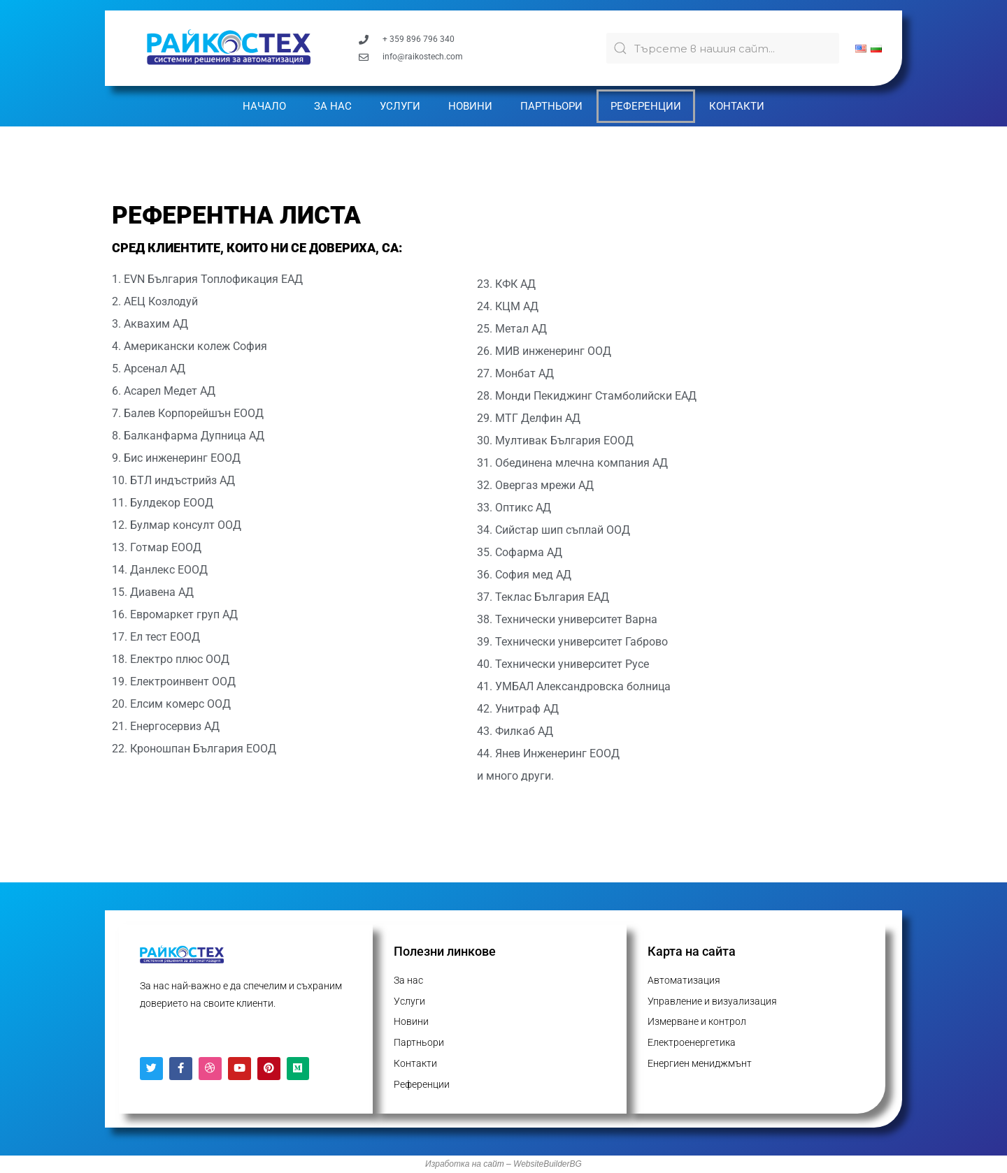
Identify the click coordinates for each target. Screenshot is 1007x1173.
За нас (333, 106)
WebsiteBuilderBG (547, 1164)
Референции (645, 106)
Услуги (400, 106)
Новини (470, 106)
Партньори (551, 106)
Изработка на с (456, 1164)
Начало (264, 106)
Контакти (736, 106)
